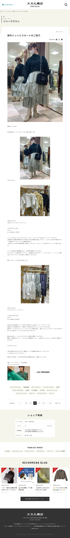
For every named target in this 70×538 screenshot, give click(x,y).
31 (39, 403)
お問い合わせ (35, 528)
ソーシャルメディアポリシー (48, 523)
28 (26, 403)
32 (43, 403)
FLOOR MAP (49, 425)
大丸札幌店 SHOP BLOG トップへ (36, 499)
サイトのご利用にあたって (32, 523)
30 (35, 403)
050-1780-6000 (36, 520)
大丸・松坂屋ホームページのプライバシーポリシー (18, 526)
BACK (12, 403)
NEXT (57, 403)
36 (50, 403)
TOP (1, 11)
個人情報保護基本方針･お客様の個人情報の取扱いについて (49, 526)
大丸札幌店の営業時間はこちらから (34, 431)
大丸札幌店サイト (18, 523)
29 (30, 403)
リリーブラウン (7, 11)
